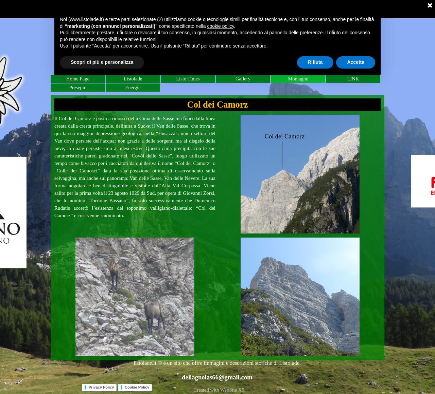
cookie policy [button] (220, 26)
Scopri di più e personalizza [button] (102, 62)
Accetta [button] (355, 62)
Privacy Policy (101, 387)
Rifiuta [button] (315, 62)
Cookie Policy (137, 387)
